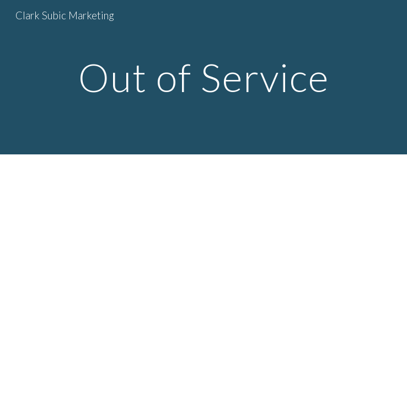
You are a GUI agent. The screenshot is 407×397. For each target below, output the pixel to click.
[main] (203, 77)
